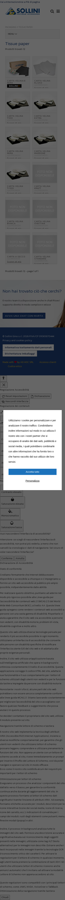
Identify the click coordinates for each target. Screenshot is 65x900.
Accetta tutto (32, 471)
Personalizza (32, 480)
